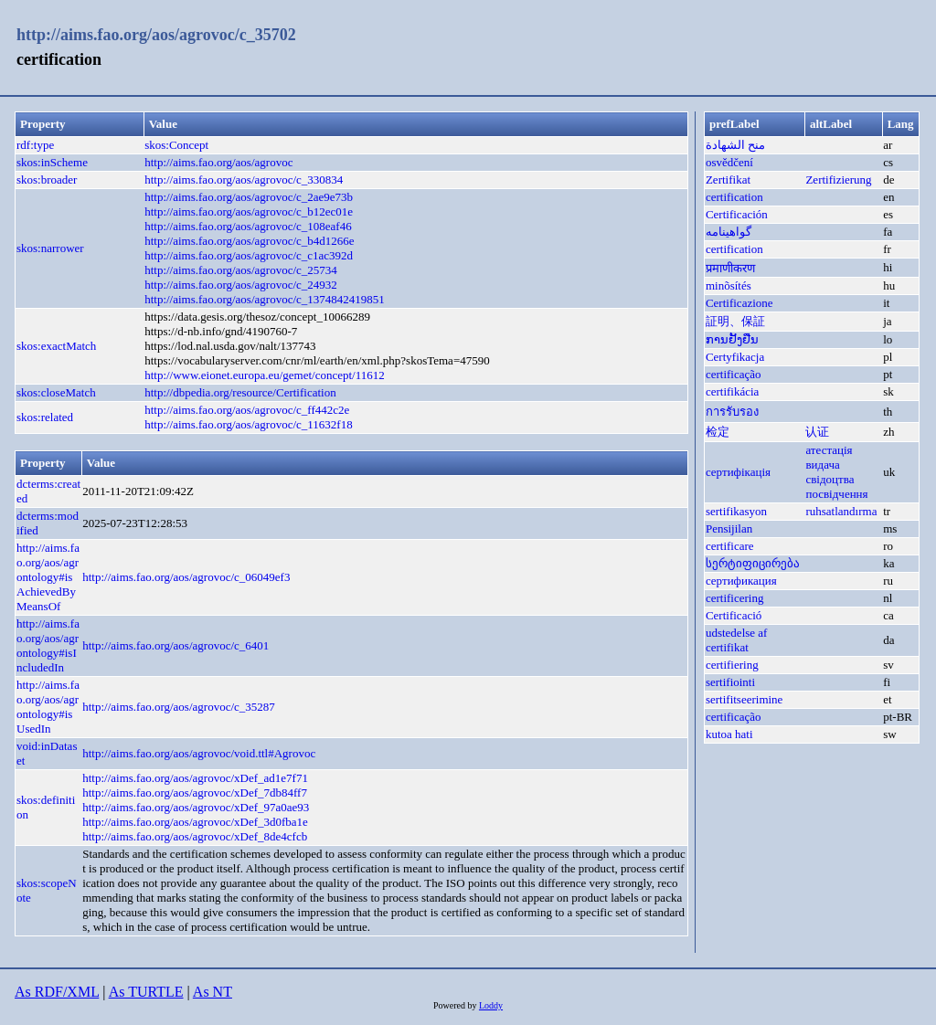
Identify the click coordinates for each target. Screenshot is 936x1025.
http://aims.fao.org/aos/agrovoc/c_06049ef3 (186, 577)
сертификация (741, 580)
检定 (717, 432)
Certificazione (739, 303)
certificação (733, 374)
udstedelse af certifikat (737, 640)
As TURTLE (146, 991)
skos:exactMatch (56, 346)
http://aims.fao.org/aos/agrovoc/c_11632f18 (248, 424)
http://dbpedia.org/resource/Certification (240, 392)
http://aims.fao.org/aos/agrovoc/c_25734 (240, 270)
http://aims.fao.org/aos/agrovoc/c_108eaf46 (247, 226)
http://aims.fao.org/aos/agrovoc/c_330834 (243, 179)
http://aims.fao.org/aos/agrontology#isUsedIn (48, 706)
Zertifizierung (838, 179)
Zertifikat (728, 179)
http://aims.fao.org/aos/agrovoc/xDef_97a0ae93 (195, 807)
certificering (735, 598)
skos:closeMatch (56, 392)
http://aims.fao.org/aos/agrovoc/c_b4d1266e (249, 241)
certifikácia (732, 391)
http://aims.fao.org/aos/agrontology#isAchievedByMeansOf (48, 577)
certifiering (732, 664)
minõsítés (728, 285)
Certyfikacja (735, 357)
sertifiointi (730, 682)
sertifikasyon (736, 511)
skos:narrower (50, 248)
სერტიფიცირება (753, 563)
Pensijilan (729, 528)
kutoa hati (729, 734)
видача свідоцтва (829, 472)
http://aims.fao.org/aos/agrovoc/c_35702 (156, 35)
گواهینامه (728, 231)
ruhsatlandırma (841, 511)
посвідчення (836, 494)
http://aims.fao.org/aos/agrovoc (218, 162)
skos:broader (46, 179)
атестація (828, 450)
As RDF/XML (57, 991)
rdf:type (35, 145)
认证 (817, 432)
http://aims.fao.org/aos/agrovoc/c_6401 (175, 645)
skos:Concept (176, 145)
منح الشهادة (735, 145)
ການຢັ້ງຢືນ (732, 339)
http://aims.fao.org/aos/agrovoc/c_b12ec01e (248, 211)
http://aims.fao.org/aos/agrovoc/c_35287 (178, 706)
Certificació (733, 615)
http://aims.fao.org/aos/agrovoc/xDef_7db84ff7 (194, 792)
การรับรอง (732, 411)
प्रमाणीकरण (730, 268)
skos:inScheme (52, 162)
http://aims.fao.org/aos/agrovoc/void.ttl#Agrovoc (198, 753)
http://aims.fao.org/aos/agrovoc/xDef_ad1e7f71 (195, 778)
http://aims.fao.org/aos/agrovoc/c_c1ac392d (248, 255)
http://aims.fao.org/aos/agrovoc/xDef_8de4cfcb (194, 836)
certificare (730, 546)
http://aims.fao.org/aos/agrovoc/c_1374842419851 (264, 299)
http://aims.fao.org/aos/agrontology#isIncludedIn (48, 645)
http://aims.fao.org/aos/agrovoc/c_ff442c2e (246, 410)
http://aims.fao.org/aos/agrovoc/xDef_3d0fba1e (195, 822)
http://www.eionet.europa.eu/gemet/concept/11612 (264, 375)
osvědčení (729, 162)
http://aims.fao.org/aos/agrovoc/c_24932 (240, 284)
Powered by (456, 1005)
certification (734, 197)
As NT (212, 991)
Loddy (491, 1005)
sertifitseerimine (744, 699)
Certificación (737, 214)
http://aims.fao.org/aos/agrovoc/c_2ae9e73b (248, 197)
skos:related (44, 417)
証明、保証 (735, 321)
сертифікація (738, 472)
